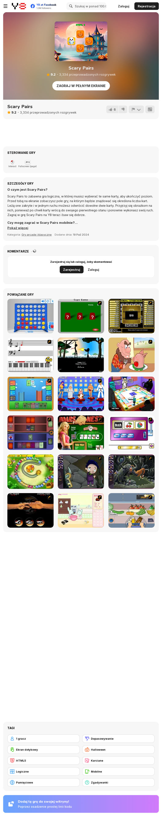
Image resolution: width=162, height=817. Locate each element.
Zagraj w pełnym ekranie (81, 86)
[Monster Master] (30, 432)
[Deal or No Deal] (131, 316)
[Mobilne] (118, 771)
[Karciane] (118, 760)
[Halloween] (118, 749)
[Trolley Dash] (131, 510)
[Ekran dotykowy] (43, 749)
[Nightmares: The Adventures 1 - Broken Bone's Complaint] (81, 471)
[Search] (70, 6)
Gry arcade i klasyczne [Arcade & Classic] (37, 234)
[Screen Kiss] (81, 394)
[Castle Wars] (30, 394)
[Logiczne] (43, 771)
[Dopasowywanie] (118, 738)
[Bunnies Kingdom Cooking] (81, 510)
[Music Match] (30, 355)
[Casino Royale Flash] (131, 432)
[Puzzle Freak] (131, 394)
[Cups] (81, 316)
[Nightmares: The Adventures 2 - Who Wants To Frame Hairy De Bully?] (131, 471)
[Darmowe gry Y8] (19, 6)
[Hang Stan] (131, 355)
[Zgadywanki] (118, 782)
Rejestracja (146, 6)
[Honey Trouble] (30, 471)
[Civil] (81, 355)
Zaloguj (123, 6)
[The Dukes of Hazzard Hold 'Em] (81, 432)
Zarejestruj (71, 269)
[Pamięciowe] (43, 782)
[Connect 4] (30, 316)
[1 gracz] (43, 738)
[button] (17, 228)
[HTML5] (43, 760)
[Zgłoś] (136, 109)
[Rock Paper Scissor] (30, 510)
